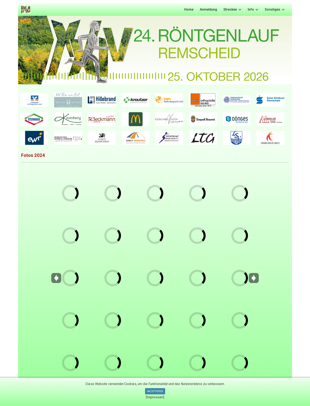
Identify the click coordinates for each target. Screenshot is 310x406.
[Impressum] (155, 397)
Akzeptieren (155, 391)
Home (188, 9)
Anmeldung (208, 9)
